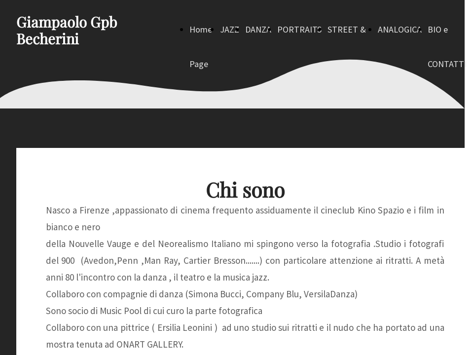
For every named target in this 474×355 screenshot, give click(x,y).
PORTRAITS (299, 29)
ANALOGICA (400, 29)
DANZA (258, 29)
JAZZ (229, 29)
